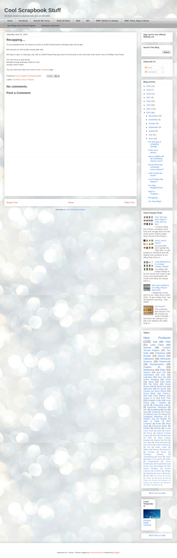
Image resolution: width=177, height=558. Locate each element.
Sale (155, 341)
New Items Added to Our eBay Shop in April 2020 (160, 287)
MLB (78, 21)
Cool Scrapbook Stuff (32, 10)
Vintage (168, 471)
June (151, 138)
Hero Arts (162, 377)
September (154, 127)
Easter (159, 423)
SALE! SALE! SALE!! (160, 242)
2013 (148, 112)
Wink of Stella (151, 421)
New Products (157, 338)
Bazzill (146, 405)
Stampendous (157, 364)
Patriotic (156, 450)
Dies (163, 375)
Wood (165, 442)
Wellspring (148, 370)
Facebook (23, 21)
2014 (148, 109)
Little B (155, 464)
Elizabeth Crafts (154, 400)
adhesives (147, 389)
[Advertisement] (70, 176)
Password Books (159, 426)
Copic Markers (159, 396)
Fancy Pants (148, 431)
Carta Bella (165, 382)
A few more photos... (153, 151)
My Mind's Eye (160, 386)
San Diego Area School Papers (21, 25)
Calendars (147, 377)
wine (148, 476)
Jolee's (168, 431)
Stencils (157, 428)
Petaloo (146, 428)
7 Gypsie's (161, 403)
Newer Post (12, 202)
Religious (146, 482)
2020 (148, 86)
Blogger (116, 553)
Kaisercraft (165, 361)
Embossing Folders (162, 405)
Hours (24, 80)
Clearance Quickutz (50, 25)
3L (161, 459)
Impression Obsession (157, 407)
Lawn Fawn (157, 345)
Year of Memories (164, 473)
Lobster (148, 478)
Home (10, 21)
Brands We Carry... (42, 21)
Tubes (157, 442)
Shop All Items (63, 21)
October (152, 123)
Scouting (151, 452)
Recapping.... (154, 198)
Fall (166, 428)
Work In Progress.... (154, 192)
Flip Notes (153, 384)
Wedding (149, 473)
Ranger (147, 356)
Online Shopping (151, 379)
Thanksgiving (148, 457)
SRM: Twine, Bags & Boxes (136, 21)
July (151, 135)
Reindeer (165, 480)
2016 (148, 101)
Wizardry (157, 485)
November (153, 120)
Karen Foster (161, 447)
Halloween (148, 358)
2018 (148, 94)
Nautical (157, 440)
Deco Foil (161, 372)
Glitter (159, 431)
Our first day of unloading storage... (154, 144)
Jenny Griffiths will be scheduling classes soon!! (156, 158)
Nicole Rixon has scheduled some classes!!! (156, 167)
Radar (146, 523)
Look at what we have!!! (155, 174)
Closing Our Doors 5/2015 (154, 391)
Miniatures (158, 478)
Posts (148, 68)
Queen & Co (149, 398)
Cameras (147, 525)
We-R (155, 435)
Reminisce (166, 450)
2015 (148, 105)
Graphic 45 (151, 367)
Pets (165, 440)
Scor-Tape (147, 442)
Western (148, 485)
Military (146, 450)
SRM (168, 341)
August (152, 131)
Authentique (148, 375)
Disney (161, 356)
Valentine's (167, 482)
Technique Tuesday (153, 454)
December (153, 116)
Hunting (168, 476)
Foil (148, 447)
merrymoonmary (95, 553)
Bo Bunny (161, 389)
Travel (159, 457)
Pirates (145, 480)
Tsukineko (156, 482)
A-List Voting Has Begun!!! (155, 180)
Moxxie (149, 433)
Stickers (146, 372)
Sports (163, 452)
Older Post (129, 202)
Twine (168, 457)
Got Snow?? (160, 306)
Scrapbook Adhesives (153, 417)
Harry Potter (157, 476)
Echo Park (166, 398)
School (164, 414)
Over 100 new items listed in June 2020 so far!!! (161, 220)
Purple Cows (148, 466)
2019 (148, 90)
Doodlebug (155, 410)
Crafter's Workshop (163, 445)
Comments (151, 72)
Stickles (163, 419)
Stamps (147, 347)
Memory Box (152, 414)
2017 (148, 97)
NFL (88, 21)
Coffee (168, 459)
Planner (165, 464)
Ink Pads (147, 438)
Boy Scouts (147, 445)
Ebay (162, 370)
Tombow (157, 471)
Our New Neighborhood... (156, 186)
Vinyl (145, 412)
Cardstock (156, 412)
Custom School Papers (157, 349)
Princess (155, 480)
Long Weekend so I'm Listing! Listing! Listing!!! (163, 264)
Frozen (167, 412)
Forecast (147, 520)
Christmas (160, 353)
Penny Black (149, 393)
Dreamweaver (153, 461)
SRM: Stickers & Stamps (107, 21)
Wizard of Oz (151, 459)
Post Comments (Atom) (76, 210)
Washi (151, 382)
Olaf (166, 478)
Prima (168, 379)
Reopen (31, 80)
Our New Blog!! (154, 201)
